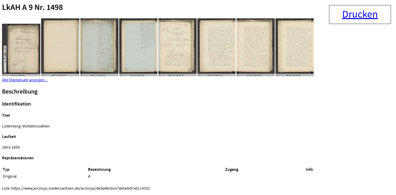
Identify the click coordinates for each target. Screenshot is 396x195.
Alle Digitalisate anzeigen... (25, 80)
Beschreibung (20, 92)
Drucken (360, 14)
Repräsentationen (18, 158)
